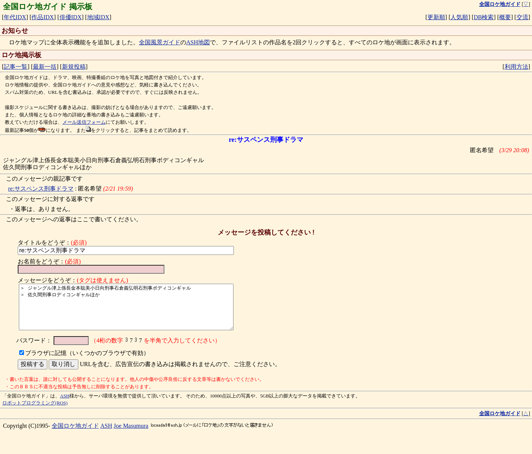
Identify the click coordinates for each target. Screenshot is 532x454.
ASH (64, 404)
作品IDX (42, 17)
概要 (505, 17)
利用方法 (516, 67)
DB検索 (484, 17)
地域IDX (98, 17)
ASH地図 (198, 42)
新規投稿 (74, 67)
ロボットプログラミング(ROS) (34, 411)
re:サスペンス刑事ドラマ (41, 188)
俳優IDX (70, 17)
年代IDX (15, 17)
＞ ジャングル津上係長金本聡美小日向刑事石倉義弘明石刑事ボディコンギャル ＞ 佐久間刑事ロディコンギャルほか (131, 311)
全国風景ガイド (159, 42)
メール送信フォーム (84, 122)
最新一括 (45, 67)
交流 (522, 17)
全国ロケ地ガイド (75, 434)
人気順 (459, 17)
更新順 (436, 17)
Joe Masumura (131, 434)
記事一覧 (15, 67)
